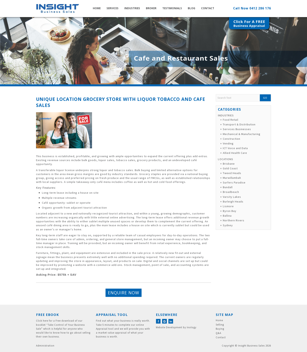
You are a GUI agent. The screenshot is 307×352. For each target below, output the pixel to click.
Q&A (218, 333)
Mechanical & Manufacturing (241, 134)
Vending (228, 143)
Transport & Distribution (239, 124)
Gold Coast (230, 168)
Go (265, 97)
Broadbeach (231, 192)
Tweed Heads (232, 173)
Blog (191, 8)
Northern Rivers (233, 220)
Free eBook (47, 314)
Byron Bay (229, 211)
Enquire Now (123, 292)
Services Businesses (237, 129)
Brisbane (229, 163)
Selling (220, 324)
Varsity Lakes (232, 197)
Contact (207, 8)
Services (112, 8)
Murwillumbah (232, 178)
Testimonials (172, 8)
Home (97, 8)
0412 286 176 (260, 8)
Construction (231, 138)
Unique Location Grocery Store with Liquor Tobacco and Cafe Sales (120, 102)
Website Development (169, 327)
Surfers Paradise (234, 182)
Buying (220, 328)
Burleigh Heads (233, 201)
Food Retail (230, 119)
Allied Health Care (235, 153)
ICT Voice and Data (235, 148)
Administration (45, 345)
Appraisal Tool (112, 314)
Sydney (228, 225)
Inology (191, 327)
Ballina (227, 215)
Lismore (228, 206)
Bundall (228, 187)
